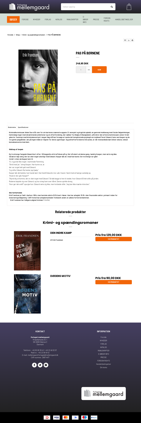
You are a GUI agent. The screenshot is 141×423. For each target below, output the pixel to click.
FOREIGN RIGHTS (107, 19)
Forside (25, 19)
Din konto (103, 367)
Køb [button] (99, 69)
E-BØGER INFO (85, 19)
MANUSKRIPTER (72, 19)
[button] (125, 40)
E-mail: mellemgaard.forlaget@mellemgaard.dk (40, 355)
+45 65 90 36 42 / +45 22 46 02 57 (44, 350)
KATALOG (59, 19)
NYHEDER (36, 19)
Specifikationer (23, 127)
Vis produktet (113, 239)
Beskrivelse (12, 127)
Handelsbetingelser (124, 19)
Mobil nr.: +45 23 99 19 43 (40, 352)
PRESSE (96, 19)
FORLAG (48, 19)
